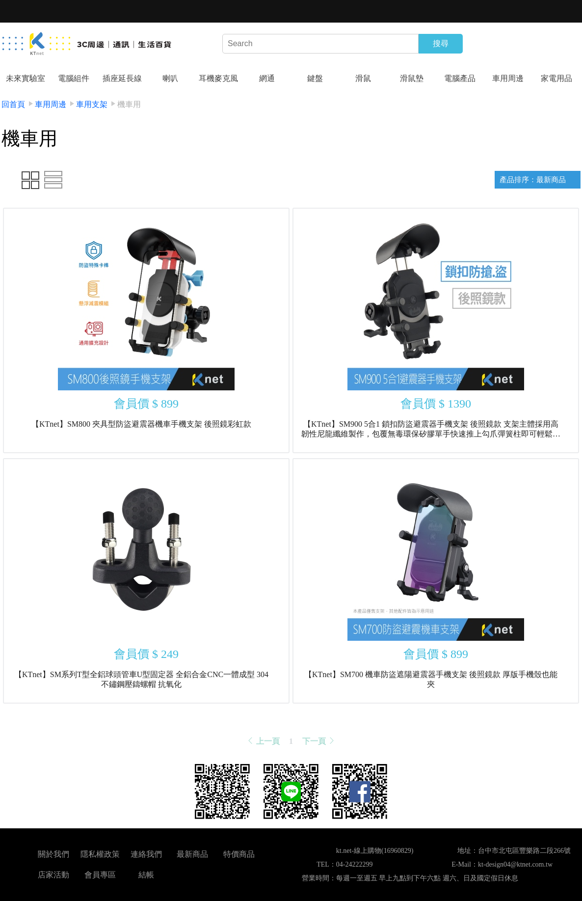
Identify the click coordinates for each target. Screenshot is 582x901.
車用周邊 (508, 78)
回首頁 (13, 104)
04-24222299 (354, 864)
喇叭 (170, 78)
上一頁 (263, 741)
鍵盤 (315, 78)
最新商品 (192, 854)
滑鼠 (363, 78)
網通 (267, 78)
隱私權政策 (100, 854)
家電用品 (556, 78)
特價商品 (239, 854)
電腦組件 (73, 78)
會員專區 (100, 875)
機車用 (129, 104)
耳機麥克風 (218, 78)
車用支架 (91, 104)
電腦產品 (460, 78)
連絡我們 (146, 854)
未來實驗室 (25, 78)
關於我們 (53, 854)
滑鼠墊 (411, 78)
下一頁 (319, 741)
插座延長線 (122, 78)
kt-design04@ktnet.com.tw (515, 864)
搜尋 (441, 43)
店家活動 (53, 875)
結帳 (146, 875)
